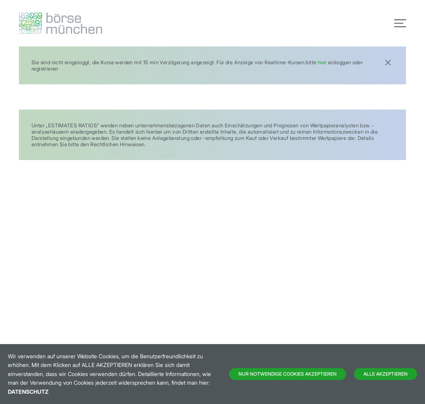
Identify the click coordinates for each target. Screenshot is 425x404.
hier (322, 62)
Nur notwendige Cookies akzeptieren (288, 374)
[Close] (387, 61)
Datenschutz (28, 391)
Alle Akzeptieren (385, 374)
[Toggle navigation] (400, 23)
